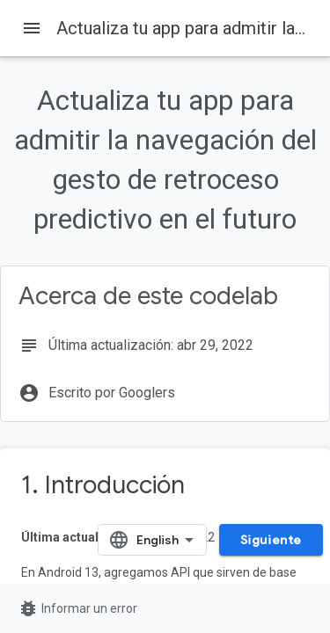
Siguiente (271, 540)
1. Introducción (103, 484)
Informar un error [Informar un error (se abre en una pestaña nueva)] (77, 608)
